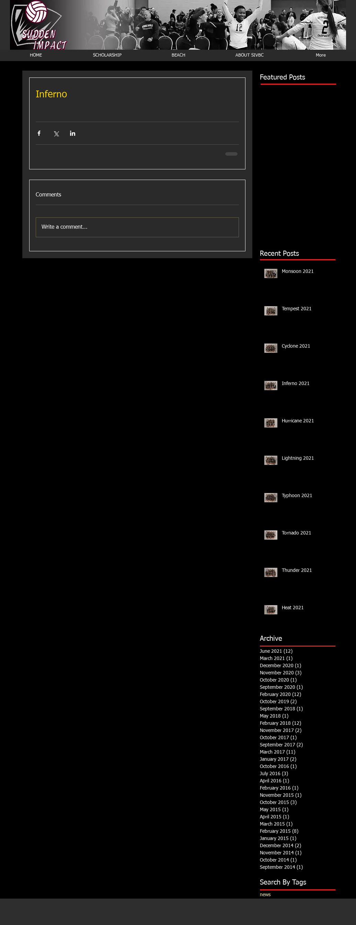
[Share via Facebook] (39, 133)
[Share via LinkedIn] (72, 133)
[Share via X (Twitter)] (56, 133)
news (265, 894)
